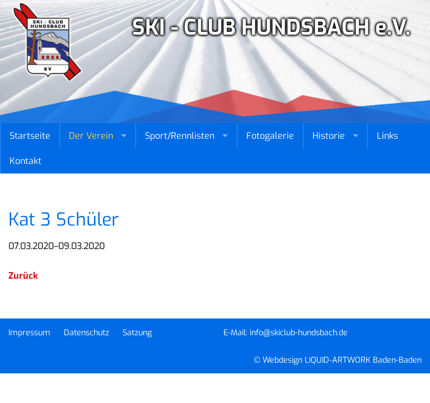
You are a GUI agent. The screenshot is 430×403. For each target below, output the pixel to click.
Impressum (29, 332)
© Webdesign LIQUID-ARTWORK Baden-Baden (338, 360)
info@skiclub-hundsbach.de (299, 332)
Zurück (23, 276)
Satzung (137, 332)
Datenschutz (86, 332)
